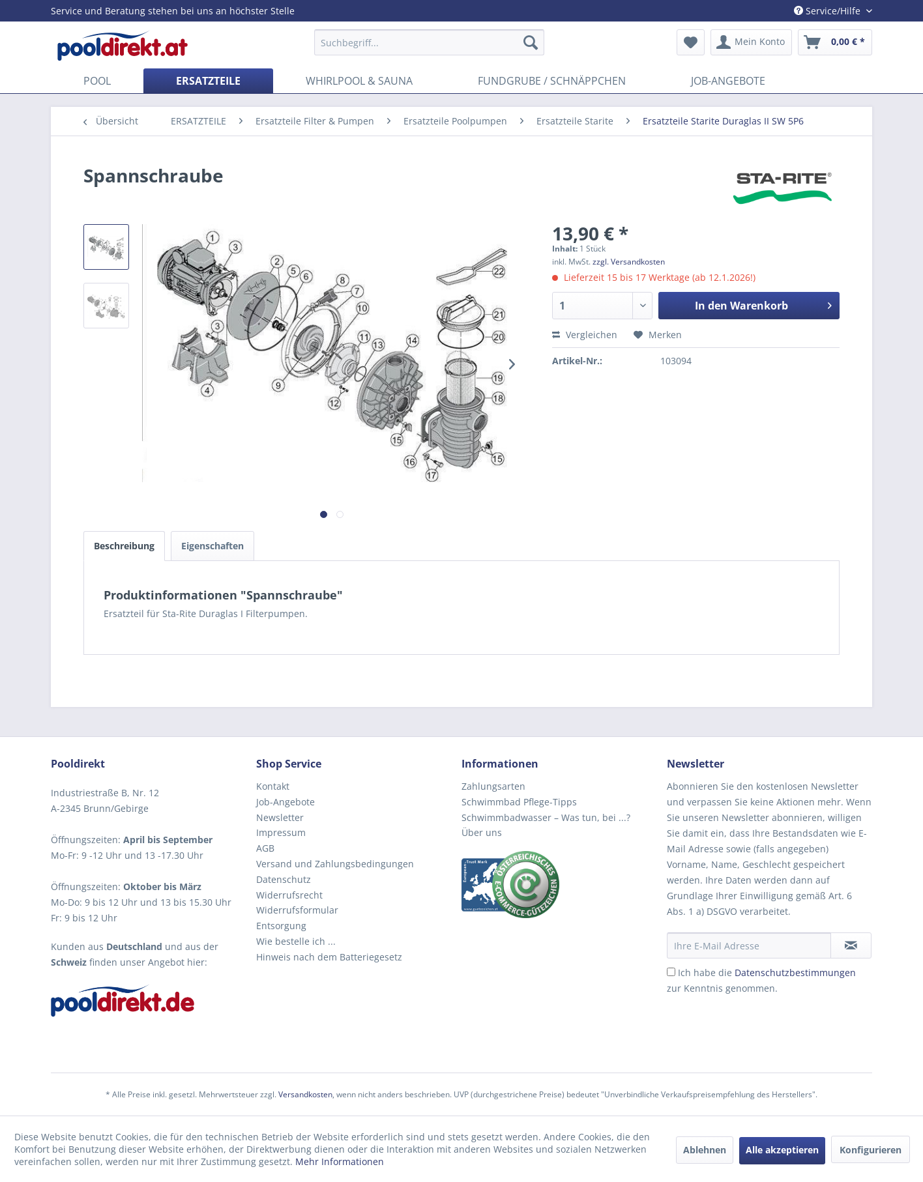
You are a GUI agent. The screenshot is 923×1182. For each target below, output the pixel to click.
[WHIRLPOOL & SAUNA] (359, 80)
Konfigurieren (870, 1150)
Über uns (482, 832)
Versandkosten (305, 1094)
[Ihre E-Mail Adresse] (749, 945)
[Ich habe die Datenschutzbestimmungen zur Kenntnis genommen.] (671, 972)
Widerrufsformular (297, 910)
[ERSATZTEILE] (208, 80)
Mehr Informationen (339, 1161)
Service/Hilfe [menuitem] (828, 11)
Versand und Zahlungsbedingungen (335, 864)
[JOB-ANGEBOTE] (728, 80)
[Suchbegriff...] (429, 42)
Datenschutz (283, 879)
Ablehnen (704, 1150)
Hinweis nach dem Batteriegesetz (329, 957)
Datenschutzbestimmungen (795, 972)
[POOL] (97, 80)
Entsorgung (281, 925)
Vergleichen (584, 334)
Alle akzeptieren (782, 1150)
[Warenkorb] (835, 42)
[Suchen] (530, 42)
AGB (265, 848)
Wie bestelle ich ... (296, 941)
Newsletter (280, 817)
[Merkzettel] (691, 42)
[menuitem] (429, 42)
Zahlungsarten (493, 786)
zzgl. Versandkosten (629, 261)
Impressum (281, 832)
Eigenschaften (212, 546)
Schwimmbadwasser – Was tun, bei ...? (546, 817)
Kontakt (272, 786)
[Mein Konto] (751, 42)
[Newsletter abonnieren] (851, 945)
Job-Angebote (285, 802)
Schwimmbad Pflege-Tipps (519, 802)
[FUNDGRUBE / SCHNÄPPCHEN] (551, 80)
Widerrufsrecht (289, 895)
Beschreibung (124, 546)
